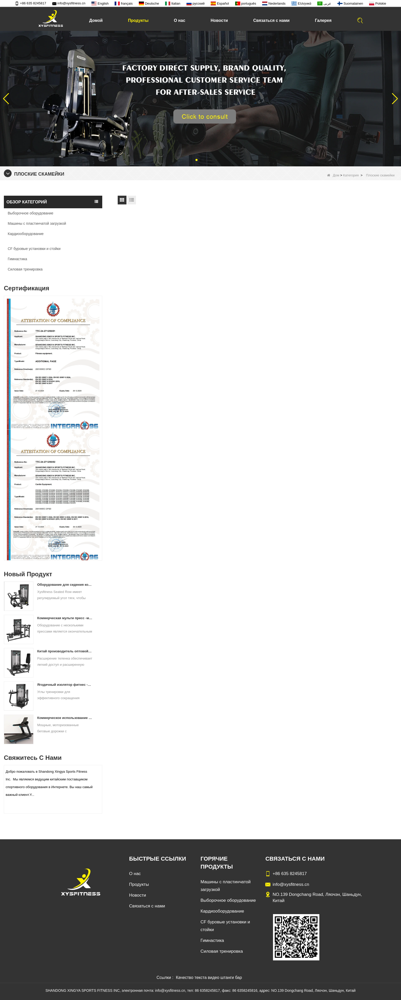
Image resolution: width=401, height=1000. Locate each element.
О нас (179, 20)
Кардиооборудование (26, 234)
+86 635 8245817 (30, 3)
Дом (333, 175)
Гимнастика (17, 259)
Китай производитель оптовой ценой (64, 651)
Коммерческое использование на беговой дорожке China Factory (64, 718)
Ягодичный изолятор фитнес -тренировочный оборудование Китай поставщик (64, 685)
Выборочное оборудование (30, 213)
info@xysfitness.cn (69, 3)
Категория (351, 175)
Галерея (323, 20)
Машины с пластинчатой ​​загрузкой (37, 223)
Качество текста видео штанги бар (209, 977)
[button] (196, 160)
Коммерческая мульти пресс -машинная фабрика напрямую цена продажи (64, 618)
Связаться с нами (271, 20)
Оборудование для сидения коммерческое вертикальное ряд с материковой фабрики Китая (64, 585)
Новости (219, 20)
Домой (96, 20)
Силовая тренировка (25, 269)
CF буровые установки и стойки (34, 249)
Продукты (138, 20)
